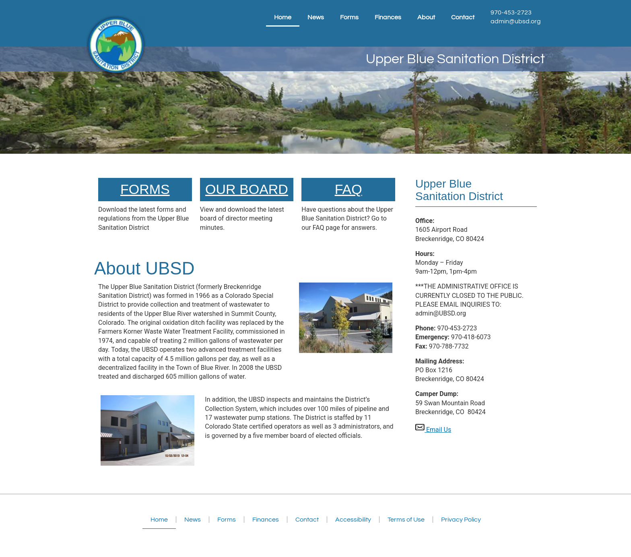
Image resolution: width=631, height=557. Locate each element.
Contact (462, 17)
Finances (388, 17)
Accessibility (353, 519)
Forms (349, 17)
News (315, 17)
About (426, 17)
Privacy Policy (461, 519)
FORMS (145, 189)
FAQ (348, 189)
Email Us (433, 429)
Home (282, 17)
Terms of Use (406, 519)
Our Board (246, 189)
